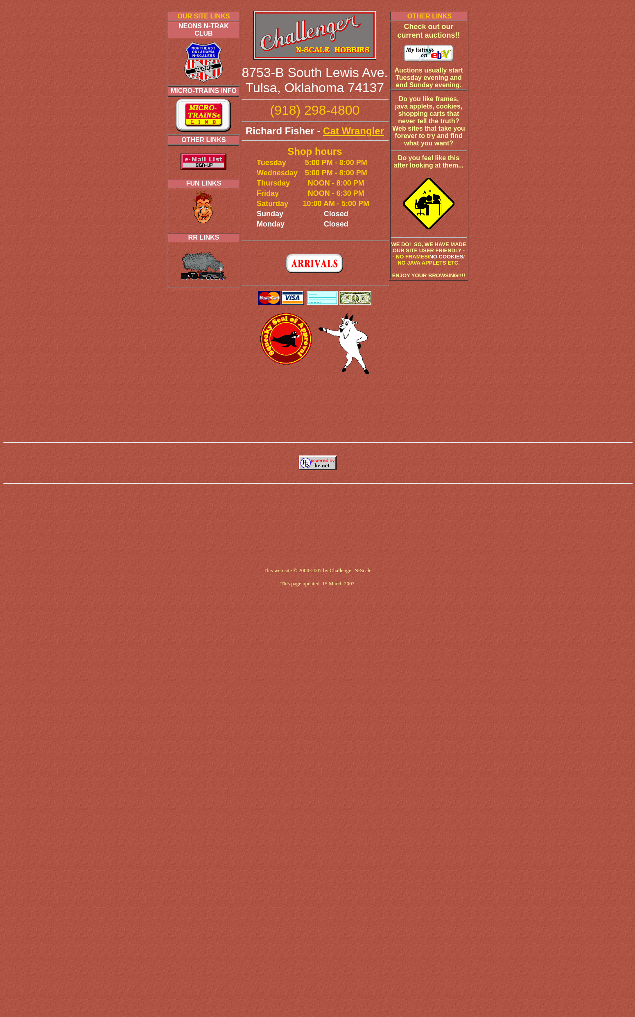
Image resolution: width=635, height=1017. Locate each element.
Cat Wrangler (353, 130)
